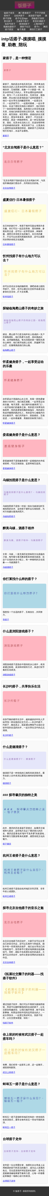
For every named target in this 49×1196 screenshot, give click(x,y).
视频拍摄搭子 (9, 27)
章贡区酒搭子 (39, 21)
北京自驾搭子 (9, 188)
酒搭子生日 (25, 27)
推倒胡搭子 (24, 24)
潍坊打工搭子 (36, 29)
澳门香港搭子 (24, 13)
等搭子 (6, 619)
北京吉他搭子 (9, 962)
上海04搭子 (39, 24)
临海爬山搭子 (9, 350)
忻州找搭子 (8, 296)
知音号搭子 (10, 24)
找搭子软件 (8, 1023)
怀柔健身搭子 (9, 423)
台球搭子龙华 (9, 1181)
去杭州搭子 (19, 16)
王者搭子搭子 (22, 21)
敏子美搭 (21, 29)
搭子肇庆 (7, 844)
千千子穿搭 (40, 13)
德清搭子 (7, 783)
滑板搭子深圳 (37, 18)
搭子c (36, 27)
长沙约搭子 (8, 735)
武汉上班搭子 (9, 1072)
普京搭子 (8, 21)
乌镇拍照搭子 (9, 516)
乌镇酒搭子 (8, 567)
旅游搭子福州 (34, 16)
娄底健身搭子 (9, 468)
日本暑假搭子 (9, 244)
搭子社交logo (21, 18)
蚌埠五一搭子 (9, 1127)
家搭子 (6, 136)
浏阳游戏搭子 (9, 675)
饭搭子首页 (9, 13)
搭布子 (7, 16)
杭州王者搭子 (9, 896)
